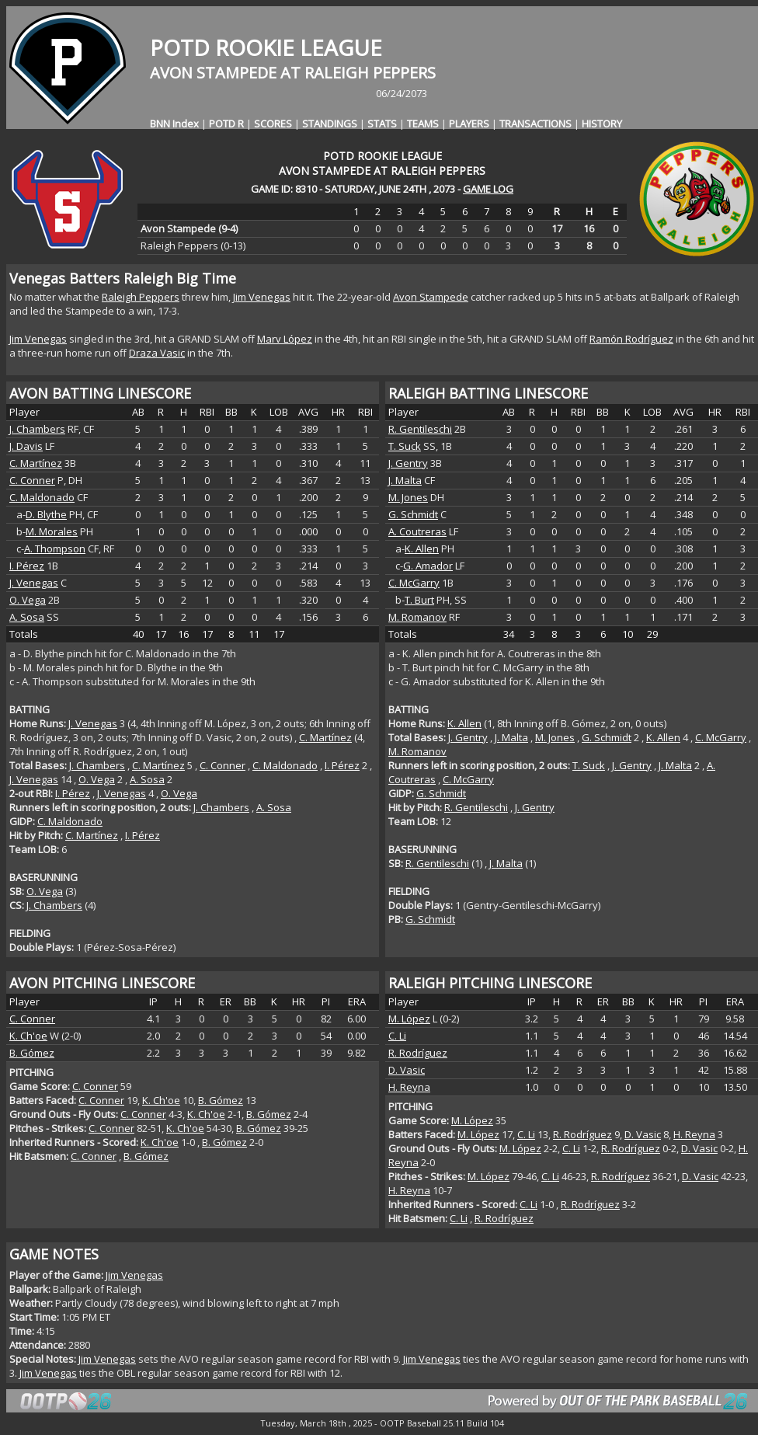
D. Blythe (46, 514)
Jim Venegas (261, 297)
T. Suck (404, 446)
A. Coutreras (417, 531)
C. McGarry (414, 583)
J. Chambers (37, 429)
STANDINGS (329, 124)
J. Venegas (33, 583)
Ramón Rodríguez (631, 339)
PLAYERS (469, 124)
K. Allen (422, 549)
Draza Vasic (157, 353)
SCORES (273, 124)
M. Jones (408, 497)
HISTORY (602, 124)
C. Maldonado (42, 497)
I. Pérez (26, 566)
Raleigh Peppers (140, 297)
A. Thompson (54, 549)
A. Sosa (26, 617)
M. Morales (52, 531)
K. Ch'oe (28, 1036)
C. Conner (32, 480)
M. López (409, 1019)
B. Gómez (31, 1053)
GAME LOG (488, 189)
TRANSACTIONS (535, 124)
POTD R (226, 124)
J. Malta (405, 480)
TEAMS (423, 124)
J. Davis (26, 446)
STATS (382, 124)
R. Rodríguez (417, 1053)
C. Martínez (35, 463)
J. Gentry (408, 463)
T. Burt (419, 600)
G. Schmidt (413, 514)
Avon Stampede (430, 297)
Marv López (284, 339)
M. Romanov (417, 617)
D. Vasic (406, 1070)
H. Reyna (409, 1087)
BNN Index (174, 124)
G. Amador (428, 566)
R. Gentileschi (420, 429)
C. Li (397, 1036)
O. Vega (27, 600)
